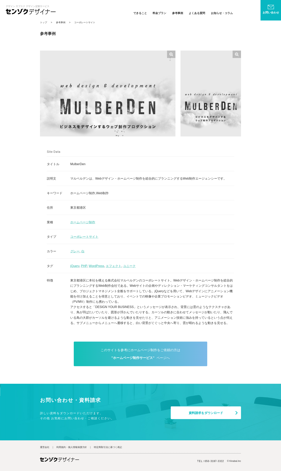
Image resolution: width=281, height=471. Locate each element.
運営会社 (44, 447)
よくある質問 (197, 13)
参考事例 (177, 13)
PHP (84, 266)
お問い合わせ (271, 12)
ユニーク (129, 266)
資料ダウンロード (206, 413)
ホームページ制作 (82, 222)
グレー (75, 251)
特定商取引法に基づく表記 (108, 447)
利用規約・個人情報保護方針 (71, 447)
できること (140, 13)
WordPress (96, 266)
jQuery (74, 266)
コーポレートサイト (84, 236)
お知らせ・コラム (222, 13)
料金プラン (159, 13)
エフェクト (113, 266)
